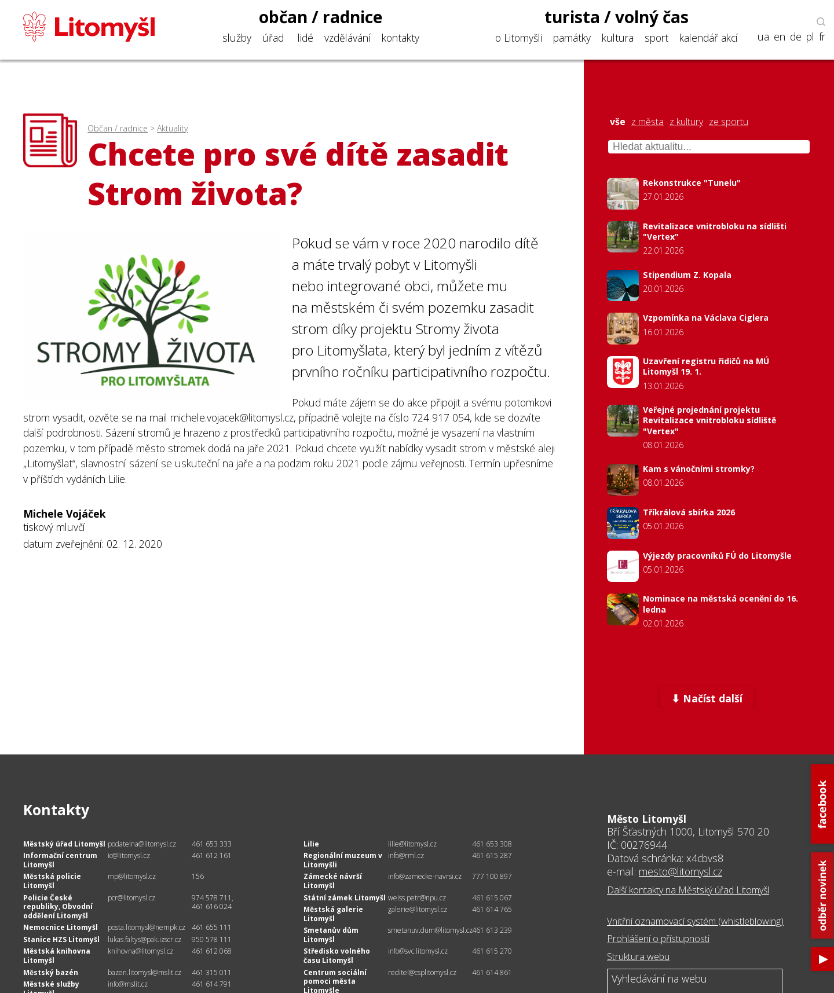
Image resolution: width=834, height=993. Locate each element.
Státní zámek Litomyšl (344, 898)
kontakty (400, 38)
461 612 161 (212, 855)
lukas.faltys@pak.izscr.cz (144, 939)
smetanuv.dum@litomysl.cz (430, 930)
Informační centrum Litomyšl (60, 860)
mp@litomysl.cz (132, 876)
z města (647, 122)
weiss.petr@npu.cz (417, 898)
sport (656, 38)
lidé (305, 38)
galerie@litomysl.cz (417, 909)
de (796, 36)
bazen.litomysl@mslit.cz (144, 972)
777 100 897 (492, 876)
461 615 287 (492, 855)
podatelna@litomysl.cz (142, 844)
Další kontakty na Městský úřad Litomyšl (688, 890)
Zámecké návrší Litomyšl (332, 881)
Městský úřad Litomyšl (64, 844)
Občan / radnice (117, 128)
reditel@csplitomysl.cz (422, 972)
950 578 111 (212, 939)
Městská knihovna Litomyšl (56, 955)
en (779, 36)
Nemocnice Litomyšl (60, 927)
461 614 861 (492, 972)
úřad (273, 38)
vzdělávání (347, 38)
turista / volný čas (616, 17)
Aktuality (172, 128)
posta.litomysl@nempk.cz (146, 927)
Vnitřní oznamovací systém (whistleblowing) (695, 921)
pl (810, 36)
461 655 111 (212, 927)
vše (618, 122)
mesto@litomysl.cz (680, 871)
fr (822, 36)
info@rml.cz (406, 855)
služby (236, 38)
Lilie (311, 844)
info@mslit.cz (128, 984)
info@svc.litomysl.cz (418, 951)
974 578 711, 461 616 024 (212, 902)
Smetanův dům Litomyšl (331, 934)
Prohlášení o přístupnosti (658, 938)
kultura (618, 38)
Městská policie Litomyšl (52, 881)
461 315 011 (212, 972)
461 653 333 (212, 844)
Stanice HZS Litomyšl (61, 939)
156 (198, 876)
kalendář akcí (708, 38)
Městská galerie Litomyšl (333, 914)
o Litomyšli (518, 38)
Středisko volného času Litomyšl (336, 955)
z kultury (686, 122)
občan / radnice (321, 17)
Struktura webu (638, 956)
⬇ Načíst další (706, 698)
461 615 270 (492, 951)
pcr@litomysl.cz (131, 898)
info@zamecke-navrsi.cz (425, 876)
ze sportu (728, 122)
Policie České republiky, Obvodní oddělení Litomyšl (58, 907)
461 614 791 (212, 984)
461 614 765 (492, 909)
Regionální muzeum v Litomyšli (342, 860)
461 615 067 (492, 898)
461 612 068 (212, 951)
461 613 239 (492, 930)
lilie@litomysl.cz (412, 844)
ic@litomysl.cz (129, 855)
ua (763, 36)
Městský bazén (50, 972)
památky (572, 38)
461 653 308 (492, 844)
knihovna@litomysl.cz (140, 951)
